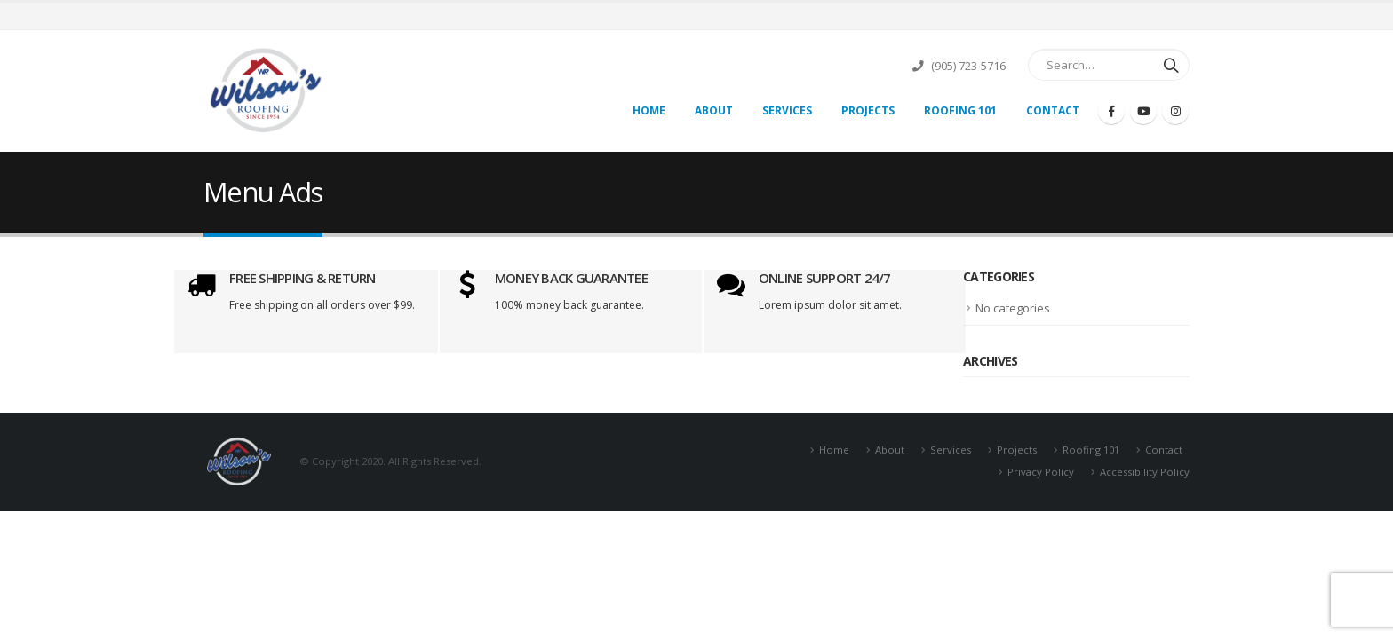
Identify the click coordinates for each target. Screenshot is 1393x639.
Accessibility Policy (1145, 471)
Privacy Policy (1040, 471)
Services (787, 110)
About (714, 110)
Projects (868, 110)
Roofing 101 (960, 110)
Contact (1052, 110)
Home (649, 110)
